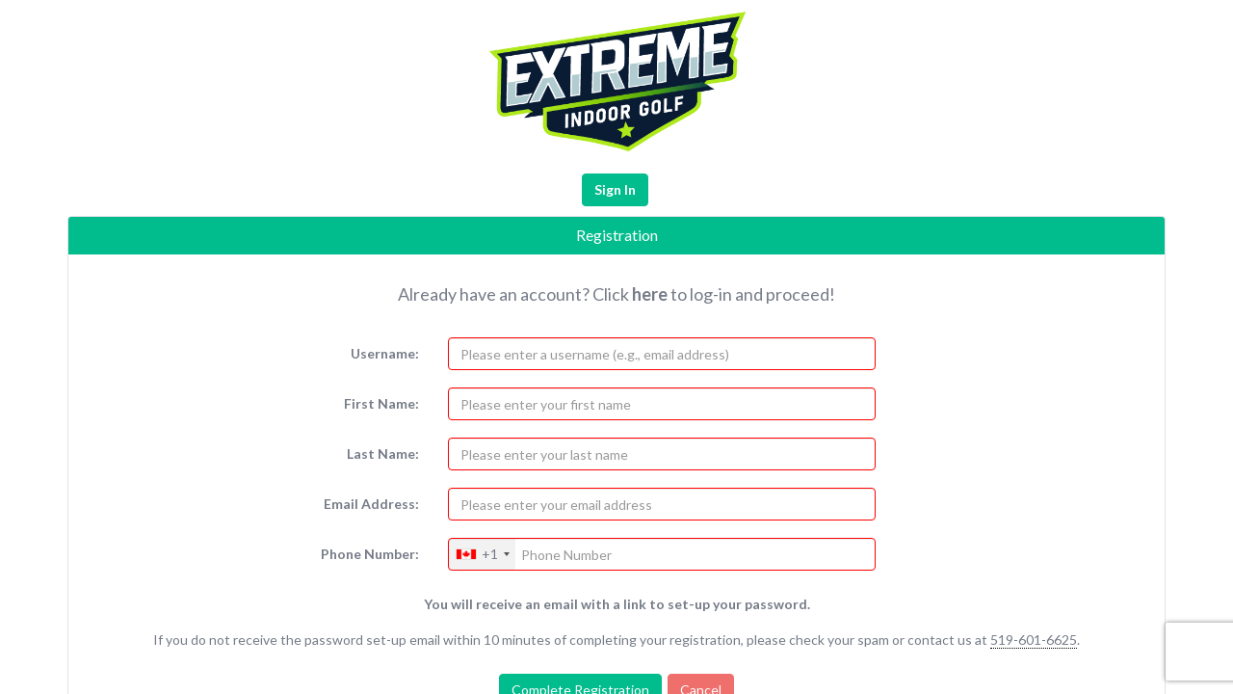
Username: (385, 353)
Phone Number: (370, 554)
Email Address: (371, 503)
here (650, 294)
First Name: (381, 403)
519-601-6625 (1033, 639)
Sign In (615, 189)
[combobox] (482, 554)
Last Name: (383, 453)
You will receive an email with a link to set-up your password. (617, 604)
